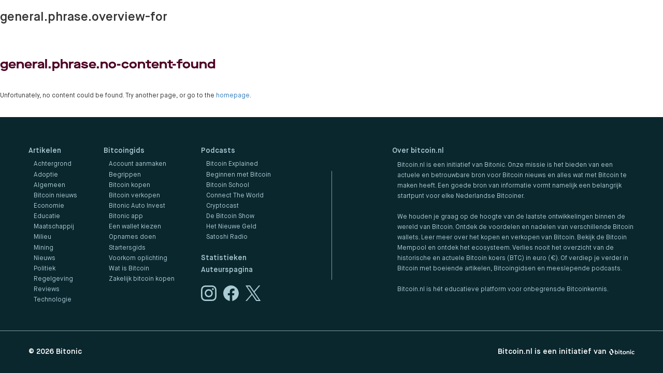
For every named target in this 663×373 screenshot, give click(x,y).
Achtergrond (52, 164)
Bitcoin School (227, 185)
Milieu (42, 237)
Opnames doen (132, 237)
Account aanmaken (137, 164)
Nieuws (44, 258)
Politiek (44, 269)
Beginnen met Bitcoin (238, 175)
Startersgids (127, 248)
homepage (233, 96)
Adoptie (46, 175)
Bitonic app (126, 216)
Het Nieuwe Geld (231, 227)
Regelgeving (53, 279)
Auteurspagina (227, 270)
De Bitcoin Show (230, 216)
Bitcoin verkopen (134, 196)
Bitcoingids (124, 150)
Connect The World (235, 196)
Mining (43, 248)
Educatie (47, 216)
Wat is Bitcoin (129, 269)
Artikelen (44, 150)
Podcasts (218, 150)
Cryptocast (222, 206)
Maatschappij (54, 227)
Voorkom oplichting (138, 258)
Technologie (52, 300)
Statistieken (224, 258)
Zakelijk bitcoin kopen (142, 279)
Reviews (47, 289)
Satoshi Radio (227, 237)
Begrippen (125, 175)
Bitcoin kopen (129, 185)
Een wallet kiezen (135, 227)
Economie (49, 206)
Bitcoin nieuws (55, 196)
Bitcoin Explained (232, 164)
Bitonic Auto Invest (137, 206)
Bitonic (69, 351)
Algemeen (49, 185)
